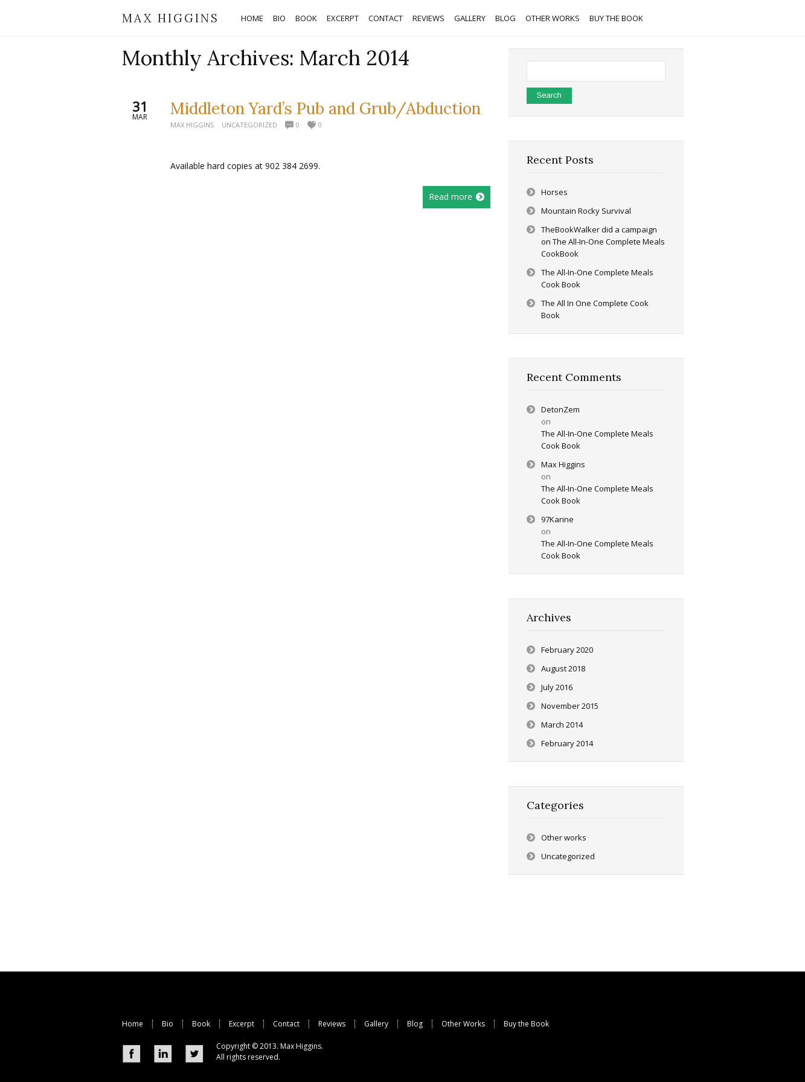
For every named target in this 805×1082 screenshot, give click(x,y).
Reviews (331, 1024)
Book (201, 1024)
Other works (563, 837)
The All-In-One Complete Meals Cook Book (597, 439)
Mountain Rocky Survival (586, 210)
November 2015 (569, 705)
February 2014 (567, 743)
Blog (415, 1024)
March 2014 (562, 724)
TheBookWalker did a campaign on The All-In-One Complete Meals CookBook (603, 241)
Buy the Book (526, 1024)
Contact (286, 1024)
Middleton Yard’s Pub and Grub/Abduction (325, 108)
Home (132, 1024)
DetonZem (560, 409)
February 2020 (567, 649)
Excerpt (241, 1024)
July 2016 (556, 687)
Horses (554, 192)
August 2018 (563, 668)
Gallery (376, 1024)
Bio (167, 1024)
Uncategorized (249, 124)
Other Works (463, 1024)
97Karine (557, 519)
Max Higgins (192, 124)
